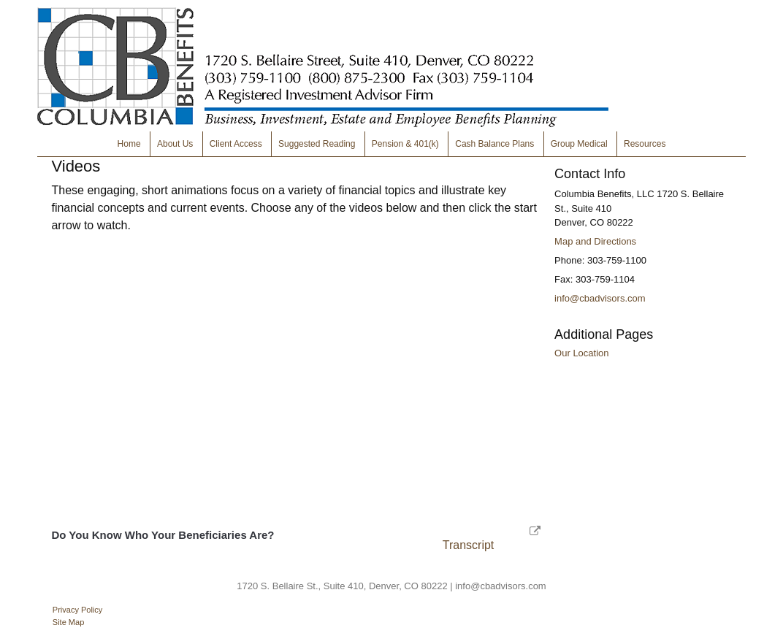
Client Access (236, 144)
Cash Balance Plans (494, 144)
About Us (175, 144)
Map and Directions (595, 241)
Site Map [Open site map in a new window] (68, 622)
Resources (644, 144)
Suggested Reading (316, 144)
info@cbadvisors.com (599, 298)
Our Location (581, 353)
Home (129, 144)
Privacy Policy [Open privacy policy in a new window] (77, 609)
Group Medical (579, 144)
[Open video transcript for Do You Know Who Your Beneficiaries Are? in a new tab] (468, 545)
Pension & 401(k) (405, 144)
